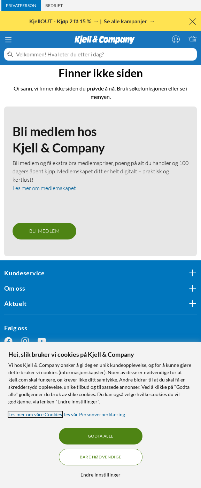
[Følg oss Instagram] (25, 341)
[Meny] (8, 39)
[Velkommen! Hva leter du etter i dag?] (105, 54)
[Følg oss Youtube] (42, 341)
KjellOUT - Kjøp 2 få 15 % (60, 21)
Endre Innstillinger (100, 475)
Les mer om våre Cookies (35, 414)
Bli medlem (44, 231)
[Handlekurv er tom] (192, 39)
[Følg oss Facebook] (8, 341)
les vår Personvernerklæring (94, 414)
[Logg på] (176, 39)
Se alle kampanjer (126, 21)
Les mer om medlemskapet (44, 187)
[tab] (21, 5)
